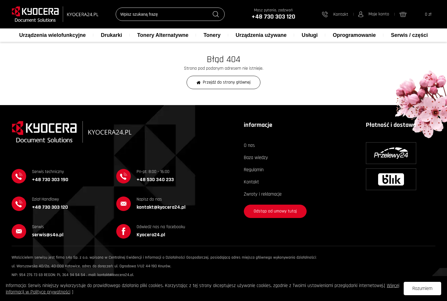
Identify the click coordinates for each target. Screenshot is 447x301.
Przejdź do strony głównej (223, 82)
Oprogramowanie (354, 35)
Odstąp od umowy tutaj (275, 211)
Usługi (310, 35)
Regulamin (254, 170)
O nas (249, 145)
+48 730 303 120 (273, 17)
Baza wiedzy (256, 157)
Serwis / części (409, 35)
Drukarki (111, 35)
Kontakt (251, 182)
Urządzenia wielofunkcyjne (52, 35)
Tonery (212, 35)
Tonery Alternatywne (162, 35)
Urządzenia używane (261, 35)
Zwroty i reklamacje (263, 194)
